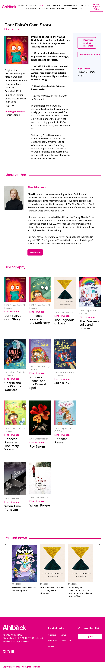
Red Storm (37, 446)
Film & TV (84, 5)
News (21, 5)
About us (62, 8)
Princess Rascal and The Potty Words (12, 444)
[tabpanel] (25, 572)
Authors (31, 5)
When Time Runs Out (12, 508)
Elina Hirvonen (36, 187)
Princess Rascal (60, 440)
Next (98, 545)
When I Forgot (39, 505)
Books (41, 5)
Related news (15, 538)
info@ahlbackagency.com (16, 641)
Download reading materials (86, 42)
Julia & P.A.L (63, 383)
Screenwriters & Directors (40, 8)
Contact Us (75, 8)
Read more (35, 252)
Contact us (66, 640)
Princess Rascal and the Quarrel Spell (37, 382)
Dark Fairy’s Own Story (12, 317)
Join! (90, 636)
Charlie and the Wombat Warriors (13, 386)
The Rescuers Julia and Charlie (89, 324)
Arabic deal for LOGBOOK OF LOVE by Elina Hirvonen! (52, 590)
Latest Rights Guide (96, 6)
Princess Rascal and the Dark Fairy (39, 319)
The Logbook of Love (64, 321)
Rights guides (54, 5)
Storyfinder (70, 5)
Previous (6, 545)
